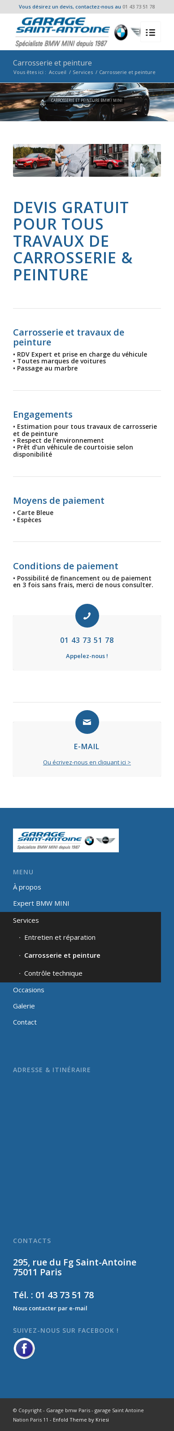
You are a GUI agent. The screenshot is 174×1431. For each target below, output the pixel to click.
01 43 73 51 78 (138, 6)
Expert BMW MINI (41, 903)
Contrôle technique (53, 973)
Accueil (57, 72)
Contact (25, 1021)
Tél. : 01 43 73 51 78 (53, 1295)
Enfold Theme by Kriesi (81, 1419)
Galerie (24, 1005)
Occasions (28, 989)
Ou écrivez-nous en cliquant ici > (87, 762)
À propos (27, 886)
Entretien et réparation (60, 937)
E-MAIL (87, 746)
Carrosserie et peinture (52, 63)
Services (83, 72)
